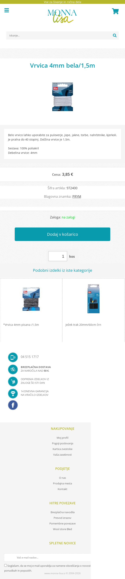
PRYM (76, 196)
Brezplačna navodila (63, 512)
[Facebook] (62, 406)
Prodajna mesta (62, 483)
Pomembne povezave (62, 523)
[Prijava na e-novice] (117, 557)
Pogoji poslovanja (62, 443)
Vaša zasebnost (62, 454)
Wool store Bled (62, 529)
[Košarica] (115, 11)
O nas (62, 478)
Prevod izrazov (62, 518)
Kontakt (62, 489)
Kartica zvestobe (62, 449)
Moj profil (62, 437)
